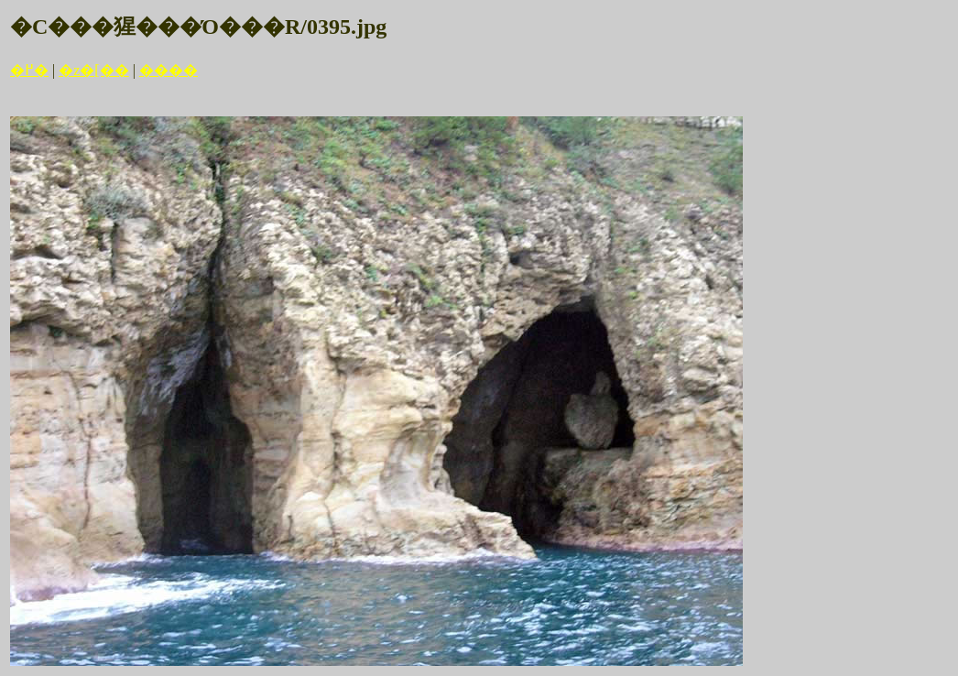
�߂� (29, 70)
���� (168, 70)
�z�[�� (93, 70)
